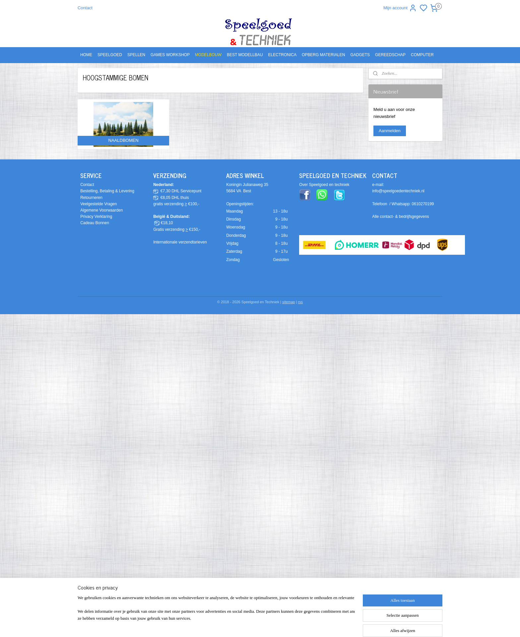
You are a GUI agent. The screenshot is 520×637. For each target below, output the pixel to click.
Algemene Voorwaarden (101, 210)
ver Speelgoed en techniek (325, 184)
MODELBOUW (208, 54)
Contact (85, 7)
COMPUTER (422, 54)
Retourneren (91, 197)
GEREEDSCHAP (390, 54)
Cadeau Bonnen (94, 223)
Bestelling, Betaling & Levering (107, 191)
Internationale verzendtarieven (180, 242)
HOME (86, 54)
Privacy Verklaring (96, 216)
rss (300, 302)
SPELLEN (136, 54)
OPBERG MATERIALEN (323, 54)
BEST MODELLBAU (245, 54)
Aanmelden (390, 130)
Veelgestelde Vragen (98, 204)
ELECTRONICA (282, 54)
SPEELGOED (110, 54)
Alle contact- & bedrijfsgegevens (400, 216)
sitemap (288, 302)
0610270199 (423, 204)
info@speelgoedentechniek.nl (398, 191)
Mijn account (400, 8)
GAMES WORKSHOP (170, 54)
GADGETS (360, 54)
